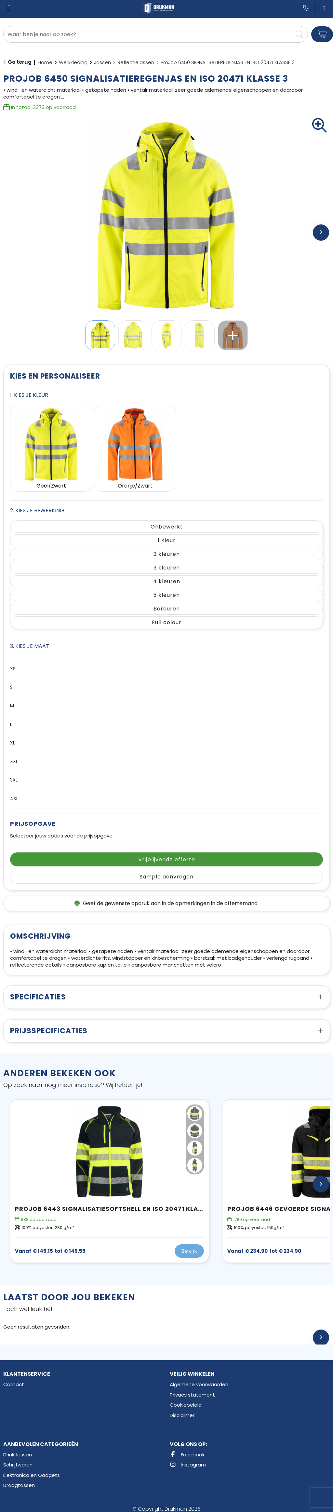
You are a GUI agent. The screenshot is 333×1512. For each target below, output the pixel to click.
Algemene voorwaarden (199, 1378)
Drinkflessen (17, 1448)
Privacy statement (192, 1388)
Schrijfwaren (18, 1459)
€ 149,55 (50, 1245)
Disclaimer (182, 1409)
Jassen (102, 62)
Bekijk (189, 1245)
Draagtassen (19, 1479)
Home (45, 62)
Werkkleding (73, 62)
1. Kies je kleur (29, 395)
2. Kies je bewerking (37, 505)
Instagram (188, 1459)
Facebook (187, 1448)
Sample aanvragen (166, 871)
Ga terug (20, 62)
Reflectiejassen (135, 62)
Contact (13, 1378)
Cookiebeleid (186, 1399)
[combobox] (148, 34)
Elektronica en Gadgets (31, 1469)
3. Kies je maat (29, 640)
